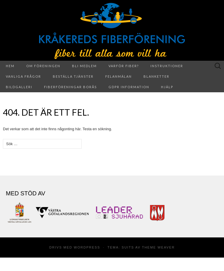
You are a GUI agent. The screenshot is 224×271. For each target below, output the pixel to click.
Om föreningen (43, 66)
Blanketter (156, 76)
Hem (10, 66)
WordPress (87, 247)
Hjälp (167, 87)
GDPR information (128, 87)
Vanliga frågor (23, 76)
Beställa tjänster (73, 76)
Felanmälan (118, 76)
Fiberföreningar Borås (70, 87)
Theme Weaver (158, 247)
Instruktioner (166, 66)
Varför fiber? (123, 66)
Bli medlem (84, 66)
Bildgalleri (19, 87)
